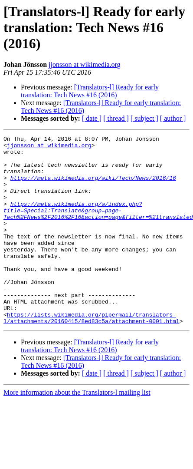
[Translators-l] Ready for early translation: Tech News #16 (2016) (90, 91)
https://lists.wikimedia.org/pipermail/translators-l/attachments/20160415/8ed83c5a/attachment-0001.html (91, 355)
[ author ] (173, 118)
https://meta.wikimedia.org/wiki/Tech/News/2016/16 (93, 187)
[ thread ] (116, 118)
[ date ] (91, 118)
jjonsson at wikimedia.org (84, 64)
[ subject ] (144, 118)
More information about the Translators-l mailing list (76, 430)
